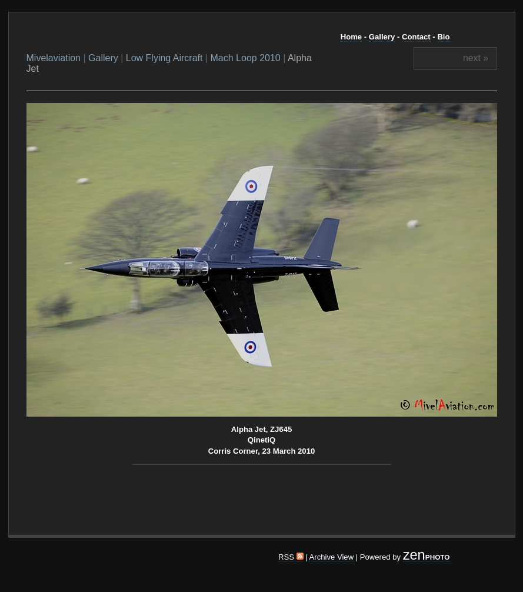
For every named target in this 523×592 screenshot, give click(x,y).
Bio (443, 36)
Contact (416, 36)
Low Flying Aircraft (164, 58)
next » (475, 58)
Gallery (382, 36)
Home (351, 36)
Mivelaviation (53, 58)
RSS (291, 557)
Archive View (331, 557)
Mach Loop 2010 (246, 58)
